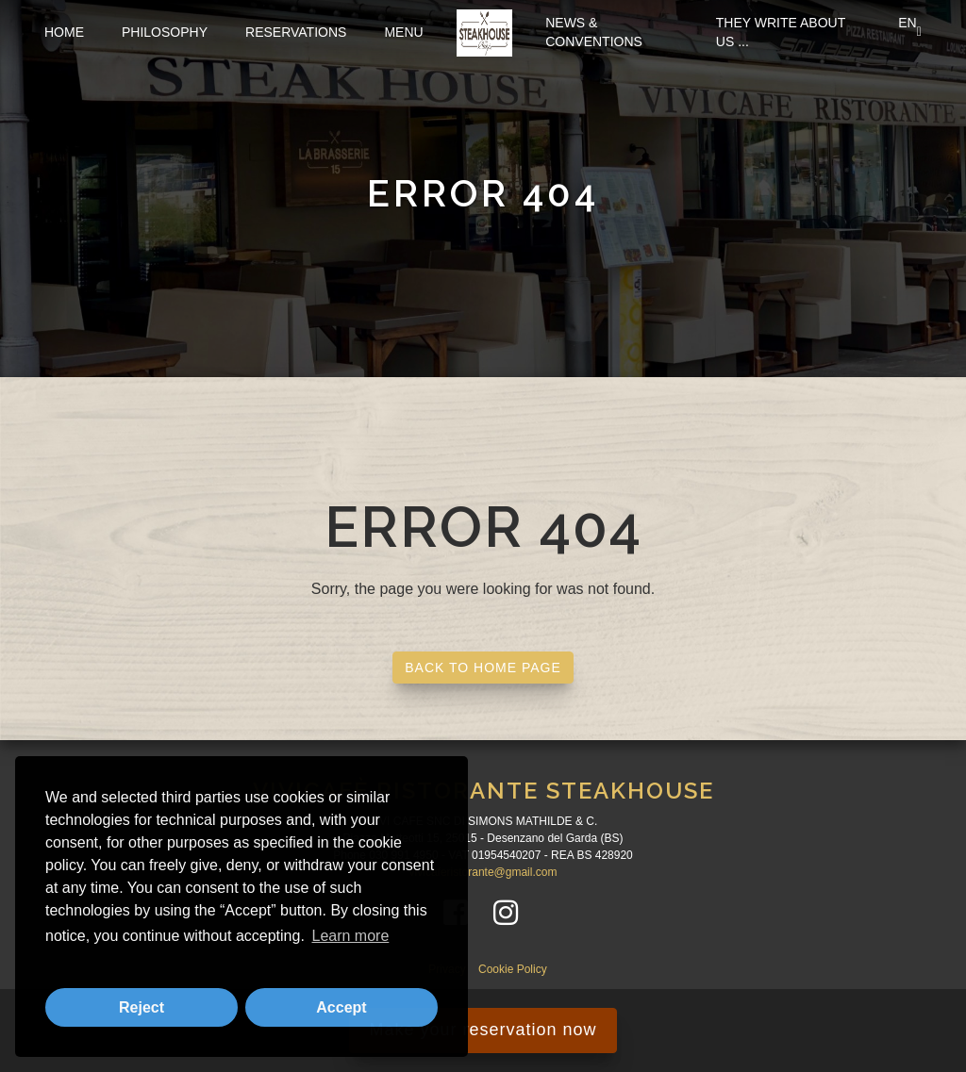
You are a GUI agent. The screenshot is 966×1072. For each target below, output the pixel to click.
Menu (403, 32)
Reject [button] (141, 1007)
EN (910, 32)
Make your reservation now (482, 1029)
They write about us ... (780, 32)
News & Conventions (593, 32)
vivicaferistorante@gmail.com (483, 872)
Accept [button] (341, 1007)
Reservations (295, 32)
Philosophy (165, 32)
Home (64, 32)
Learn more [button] (350, 936)
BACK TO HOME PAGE (483, 667)
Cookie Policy (512, 969)
